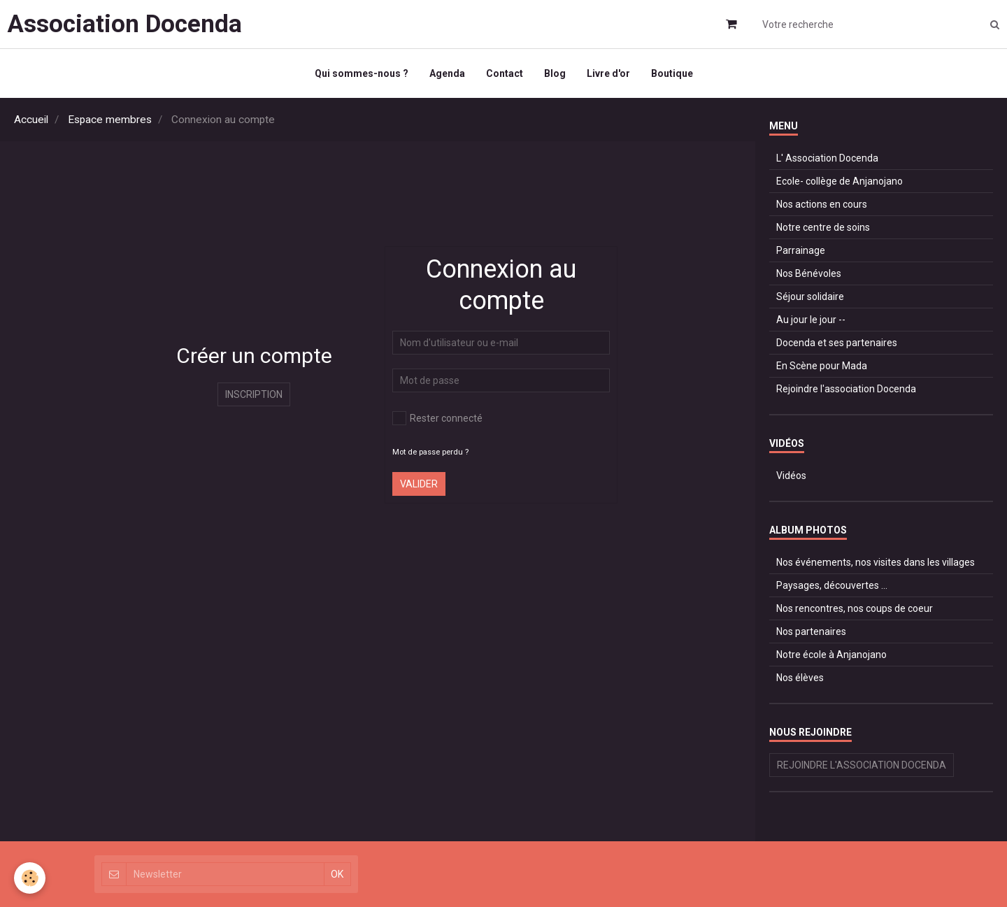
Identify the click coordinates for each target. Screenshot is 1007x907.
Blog (555, 73)
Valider (419, 484)
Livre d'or (608, 73)
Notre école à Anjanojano (831, 654)
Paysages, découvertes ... (831, 585)
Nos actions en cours (821, 204)
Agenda (447, 73)
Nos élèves (800, 677)
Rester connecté (437, 418)
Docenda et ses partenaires (836, 342)
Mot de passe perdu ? (430, 452)
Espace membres (110, 119)
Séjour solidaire (810, 296)
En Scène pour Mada (821, 365)
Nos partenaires (811, 631)
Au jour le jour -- (810, 319)
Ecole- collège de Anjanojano (839, 181)
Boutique (672, 73)
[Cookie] (29, 878)
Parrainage (800, 250)
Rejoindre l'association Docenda (846, 388)
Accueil (31, 119)
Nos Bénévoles (808, 273)
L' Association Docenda (827, 158)
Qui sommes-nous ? (361, 73)
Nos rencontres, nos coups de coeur (854, 608)
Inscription (254, 394)
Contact (504, 73)
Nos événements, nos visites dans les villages (875, 562)
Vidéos (791, 475)
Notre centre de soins (823, 227)
